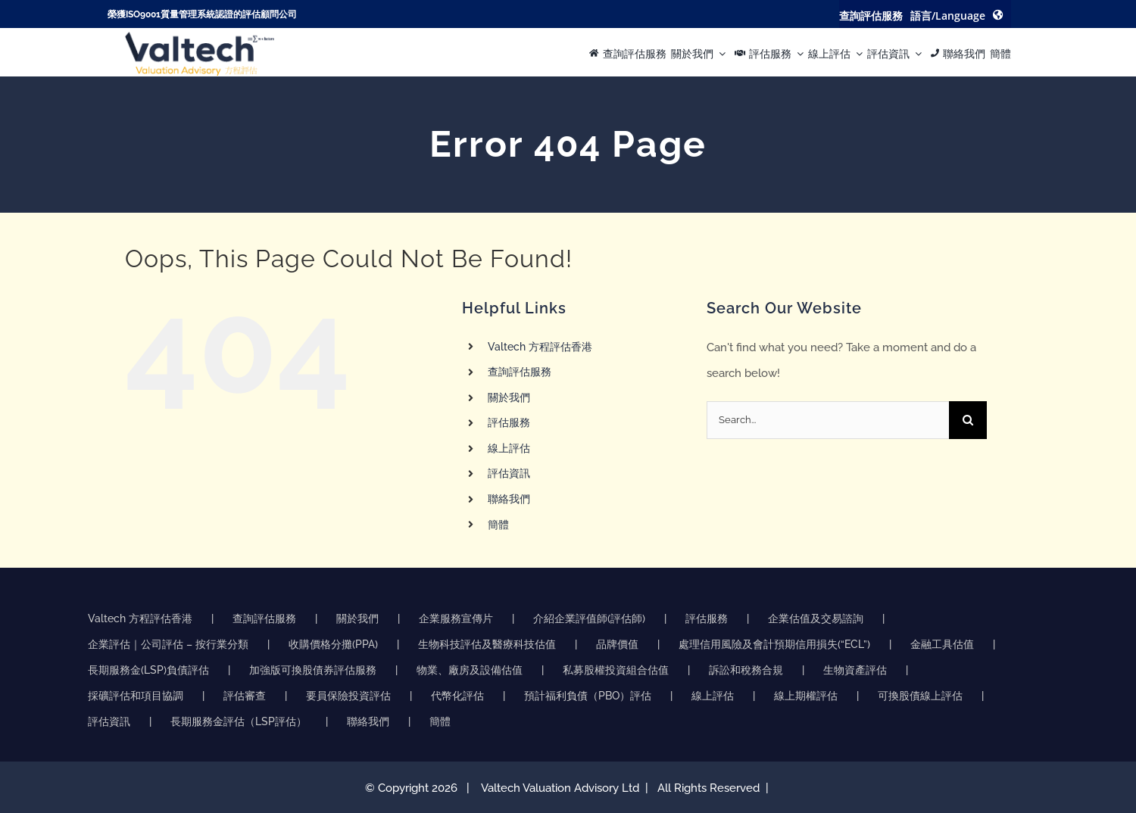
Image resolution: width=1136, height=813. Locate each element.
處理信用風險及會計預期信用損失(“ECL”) (774, 644)
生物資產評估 (855, 670)
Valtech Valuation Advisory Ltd (561, 788)
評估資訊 (509, 473)
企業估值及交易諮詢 (815, 618)
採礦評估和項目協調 (135, 696)
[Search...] (828, 420)
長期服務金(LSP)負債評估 (148, 670)
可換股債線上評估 (920, 696)
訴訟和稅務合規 (746, 670)
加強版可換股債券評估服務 (312, 670)
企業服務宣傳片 (456, 618)
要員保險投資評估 (348, 696)
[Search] (968, 420)
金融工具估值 (942, 644)
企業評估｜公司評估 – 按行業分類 (168, 644)
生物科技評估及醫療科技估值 (487, 644)
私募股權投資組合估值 (616, 670)
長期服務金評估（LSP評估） (238, 721)
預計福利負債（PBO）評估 (587, 696)
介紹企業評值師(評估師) (589, 618)
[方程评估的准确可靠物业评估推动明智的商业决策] (199, 37)
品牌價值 (617, 644)
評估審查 (244, 696)
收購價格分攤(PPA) (333, 644)
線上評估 (509, 448)
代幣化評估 (457, 696)
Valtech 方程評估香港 (540, 347)
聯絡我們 (509, 499)
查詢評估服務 (519, 372)
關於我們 (509, 397)
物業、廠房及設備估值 (470, 670)
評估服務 (509, 422)
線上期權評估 (806, 696)
